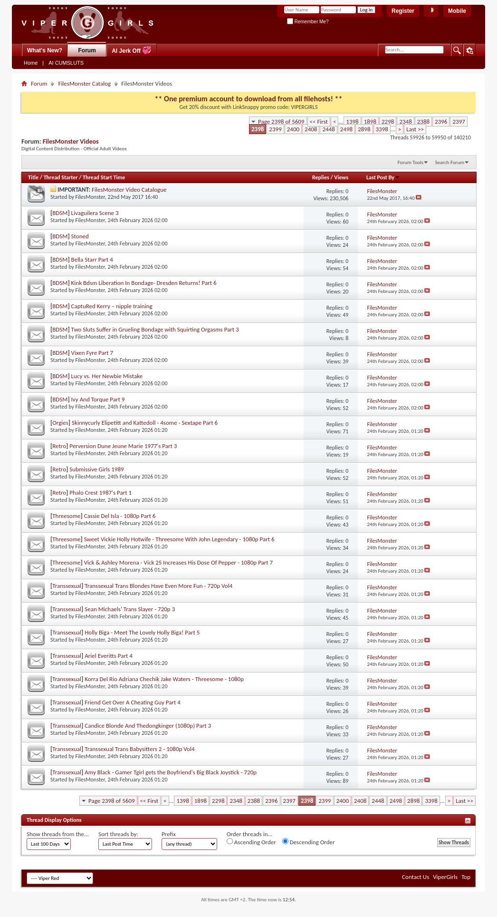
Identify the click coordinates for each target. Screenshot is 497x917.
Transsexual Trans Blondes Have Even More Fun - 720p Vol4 (158, 585)
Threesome (66, 515)
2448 (328, 129)
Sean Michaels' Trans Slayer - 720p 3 (130, 609)
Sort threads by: (118, 834)
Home (31, 63)
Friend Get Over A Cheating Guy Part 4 (133, 702)
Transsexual (66, 585)
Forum (87, 50)
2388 (423, 121)
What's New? (44, 50)
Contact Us (415, 876)
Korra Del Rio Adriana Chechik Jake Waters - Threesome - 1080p (164, 679)
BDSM (59, 212)
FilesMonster (90, 197)
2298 (388, 121)
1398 (352, 121)
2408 (311, 129)
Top (465, 876)
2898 (364, 129)
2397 (458, 121)
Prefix (169, 834)
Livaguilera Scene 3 (95, 212)
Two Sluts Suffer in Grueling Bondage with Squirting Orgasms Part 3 (155, 329)
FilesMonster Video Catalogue (129, 189)
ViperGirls (445, 876)
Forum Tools (410, 162)
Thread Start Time (104, 177)
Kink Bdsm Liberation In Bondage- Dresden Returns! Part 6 (144, 282)
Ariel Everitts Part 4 (109, 655)
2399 (275, 129)
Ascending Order (251, 842)
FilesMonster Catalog (84, 83)
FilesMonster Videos (71, 141)
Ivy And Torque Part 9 (98, 399)
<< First (319, 121)
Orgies (60, 422)
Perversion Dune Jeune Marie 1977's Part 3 (123, 445)
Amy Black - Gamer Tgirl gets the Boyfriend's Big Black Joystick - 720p (171, 772)
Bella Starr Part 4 (92, 259)
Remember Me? (307, 21)
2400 (293, 129)
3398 (382, 129)
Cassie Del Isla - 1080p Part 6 (120, 515)
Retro (59, 445)
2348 (405, 121)
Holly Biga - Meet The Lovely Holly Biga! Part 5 (142, 632)
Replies (320, 177)
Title (33, 177)
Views (341, 177)
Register (403, 11)
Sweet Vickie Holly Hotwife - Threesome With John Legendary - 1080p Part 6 (179, 539)
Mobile (457, 11)
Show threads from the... (58, 834)
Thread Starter (61, 177)
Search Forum (450, 162)
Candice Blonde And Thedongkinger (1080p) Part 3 (148, 725)
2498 (346, 129)
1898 (370, 121)
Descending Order (308, 842)
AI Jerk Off (132, 50)
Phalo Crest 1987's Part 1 (100, 492)
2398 (257, 129)
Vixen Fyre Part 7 (92, 352)
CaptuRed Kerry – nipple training (112, 306)
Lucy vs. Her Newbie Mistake (107, 376)
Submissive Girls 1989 (96, 469)
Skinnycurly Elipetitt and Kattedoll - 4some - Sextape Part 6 (145, 422)
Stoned (80, 236)
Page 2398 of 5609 (281, 121)
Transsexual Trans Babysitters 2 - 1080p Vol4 (139, 748)
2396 (441, 121)
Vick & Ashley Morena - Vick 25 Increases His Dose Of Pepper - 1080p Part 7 (178, 562)
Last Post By (383, 177)
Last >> (415, 129)
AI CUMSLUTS (66, 63)
